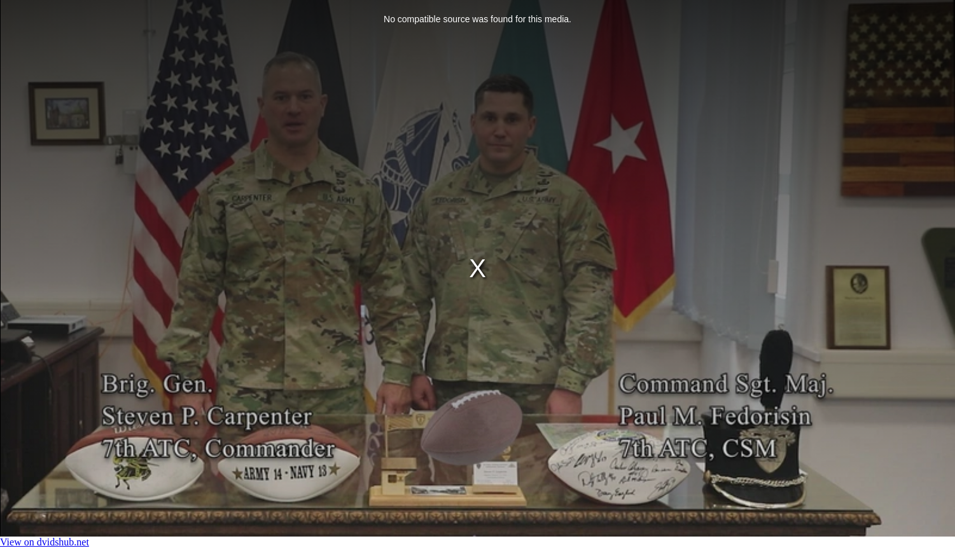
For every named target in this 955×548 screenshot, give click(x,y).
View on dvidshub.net (44, 542)
